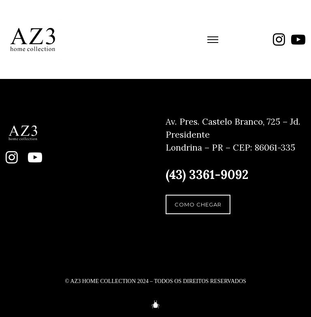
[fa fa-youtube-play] (298, 39)
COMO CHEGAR (198, 204)
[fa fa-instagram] (279, 39)
